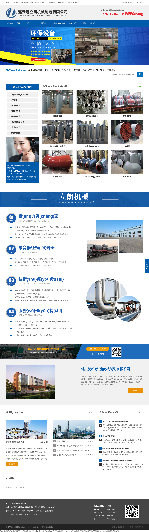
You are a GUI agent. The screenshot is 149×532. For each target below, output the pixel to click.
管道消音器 (100, 70)
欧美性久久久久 (100, 531)
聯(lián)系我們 (127, 2)
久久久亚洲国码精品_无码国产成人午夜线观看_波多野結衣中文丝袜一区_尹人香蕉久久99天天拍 (29, 531)
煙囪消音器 (66, 70)
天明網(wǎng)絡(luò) (46, 527)
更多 (90, 412)
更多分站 (140, 2)
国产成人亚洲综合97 (88, 531)
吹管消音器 (76, 70)
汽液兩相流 (111, 70)
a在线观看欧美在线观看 (112, 531)
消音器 (28, 23)
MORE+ (139, 86)
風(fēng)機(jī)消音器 (35, 70)
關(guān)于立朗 (89, 23)
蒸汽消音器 (56, 70)
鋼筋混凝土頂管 (11, 487)
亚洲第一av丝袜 (64, 531)
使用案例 (44, 23)
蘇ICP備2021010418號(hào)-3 (16, 527)
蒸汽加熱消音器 (88, 70)
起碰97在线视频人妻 (75, 531)
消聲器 (47, 70)
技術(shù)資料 (59, 23)
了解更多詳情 (135, 390)
